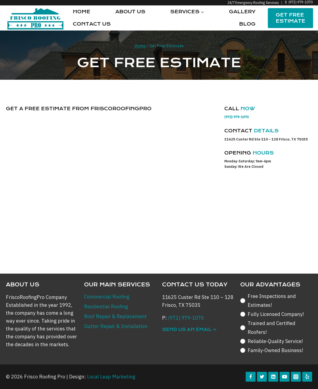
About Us (130, 12)
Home (81, 12)
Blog (247, 24)
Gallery (242, 12)
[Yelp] (307, 377)
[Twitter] (262, 377)
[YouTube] (284, 377)
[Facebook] (251, 377)
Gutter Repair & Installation (116, 326)
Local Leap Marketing (111, 376)
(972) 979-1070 (236, 117)
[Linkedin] (273, 377)
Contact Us (92, 24)
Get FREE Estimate (290, 18)
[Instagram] (296, 377)
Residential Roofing (106, 306)
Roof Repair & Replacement (115, 316)
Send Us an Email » (189, 329)
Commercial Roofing (106, 296)
